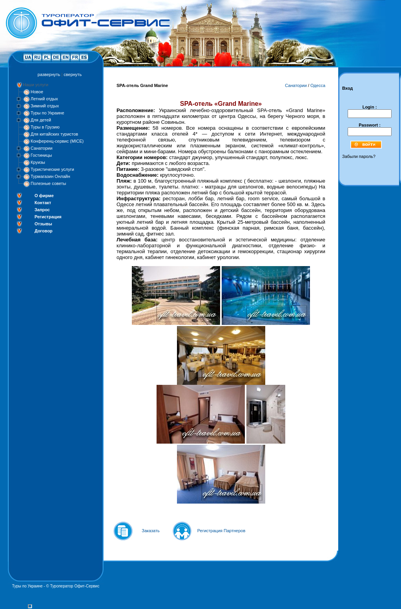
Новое (37, 91)
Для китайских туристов (54, 134)
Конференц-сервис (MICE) (57, 141)
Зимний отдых (45, 105)
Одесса (317, 85)
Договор (44, 230)
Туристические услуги (52, 169)
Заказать (151, 530)
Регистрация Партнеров (221, 530)
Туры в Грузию (45, 127)
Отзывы (43, 223)
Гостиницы (41, 155)
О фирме (44, 195)
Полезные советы (48, 183)
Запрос (42, 209)
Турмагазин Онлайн (50, 176)
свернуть (73, 74)
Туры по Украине (47, 113)
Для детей (41, 120)
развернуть (49, 74)
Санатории (42, 148)
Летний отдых (44, 98)
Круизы (38, 162)
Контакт (43, 202)
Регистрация (48, 216)
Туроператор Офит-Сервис (75, 586)
